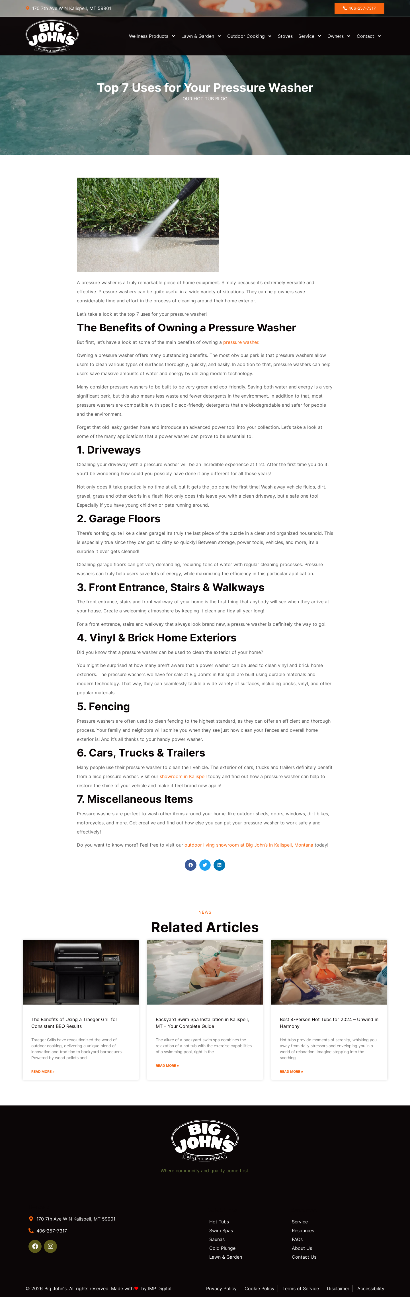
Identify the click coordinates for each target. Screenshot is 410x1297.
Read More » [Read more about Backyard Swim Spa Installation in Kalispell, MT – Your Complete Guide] (167, 1065)
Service (310, 36)
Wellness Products (152, 36)
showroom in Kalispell (183, 776)
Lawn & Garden (201, 36)
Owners (339, 36)
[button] (190, 865)
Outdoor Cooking (249, 36)
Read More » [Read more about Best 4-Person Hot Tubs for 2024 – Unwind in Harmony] (291, 1071)
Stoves (285, 36)
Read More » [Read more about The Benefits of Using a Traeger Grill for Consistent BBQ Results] (43, 1071)
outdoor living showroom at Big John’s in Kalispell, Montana (248, 845)
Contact (369, 36)
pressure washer (240, 342)
